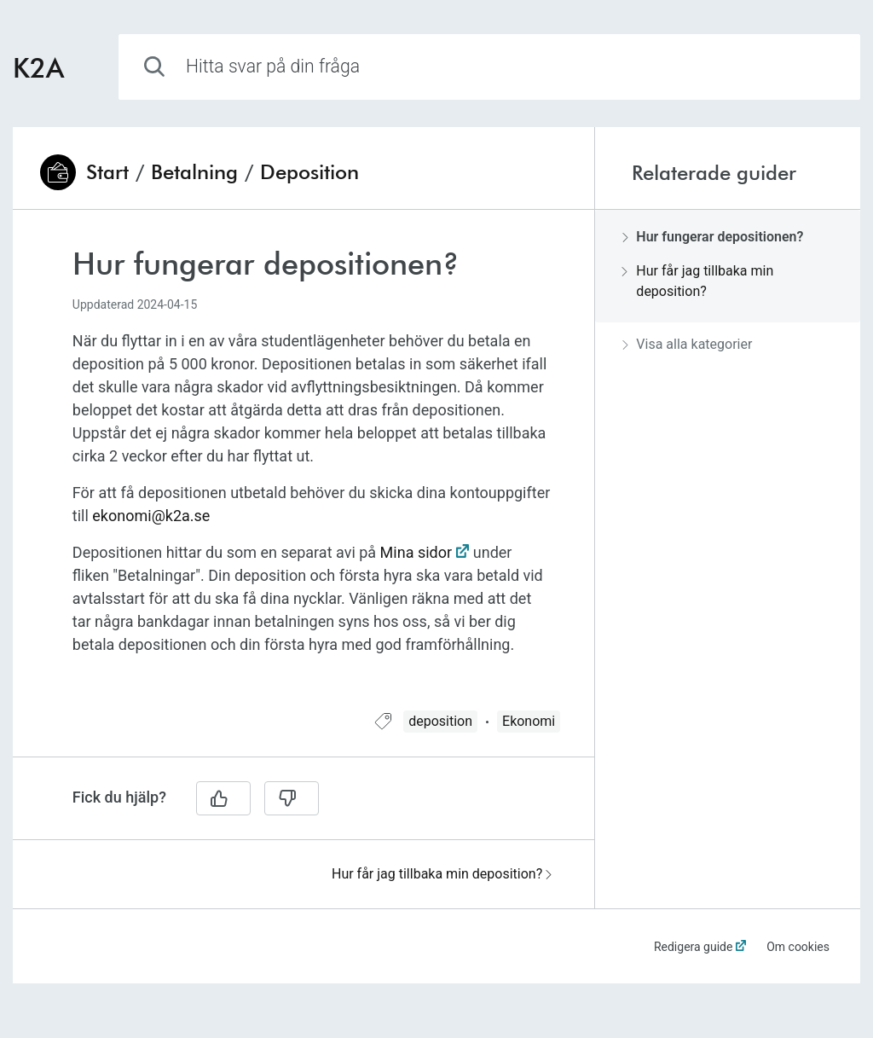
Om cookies (798, 947)
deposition (440, 721)
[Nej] (291, 798)
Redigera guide (693, 947)
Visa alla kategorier (687, 344)
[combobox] (489, 67)
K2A (38, 67)
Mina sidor (416, 552)
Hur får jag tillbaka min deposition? (442, 874)
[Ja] (223, 798)
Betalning (194, 171)
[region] (303, 470)
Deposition (309, 171)
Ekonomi (528, 721)
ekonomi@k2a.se (151, 516)
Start (107, 171)
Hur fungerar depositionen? (712, 237)
